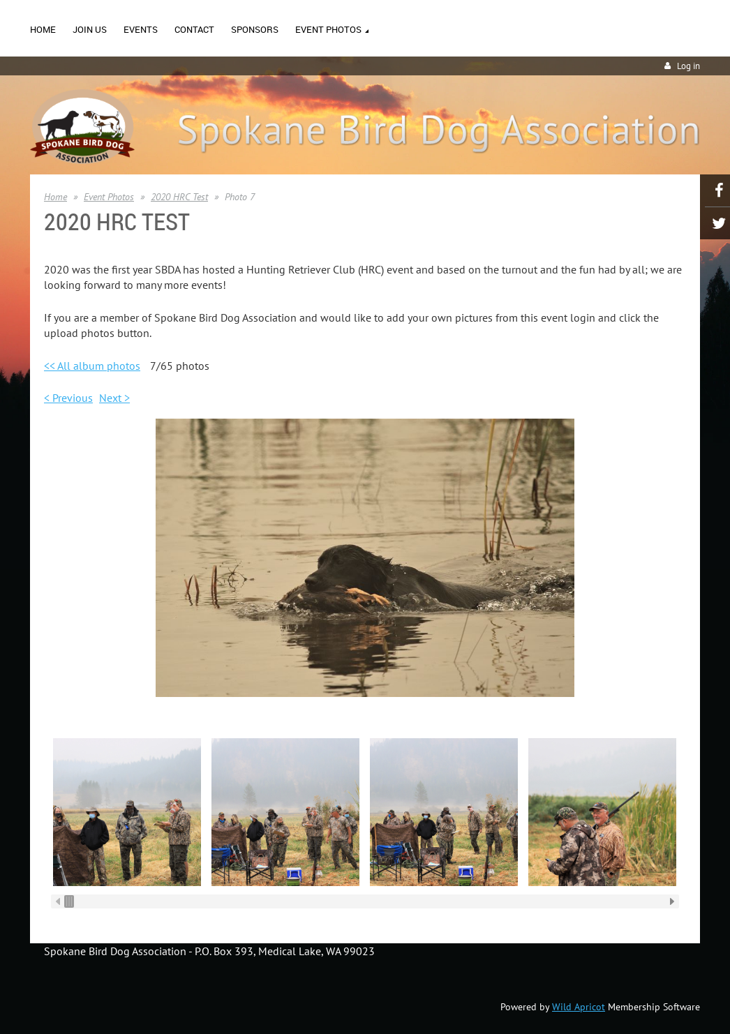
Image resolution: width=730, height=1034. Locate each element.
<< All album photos (92, 366)
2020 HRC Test (179, 196)
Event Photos (109, 196)
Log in (688, 66)
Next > (114, 398)
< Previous (68, 398)
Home (55, 196)
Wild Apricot (578, 1007)
